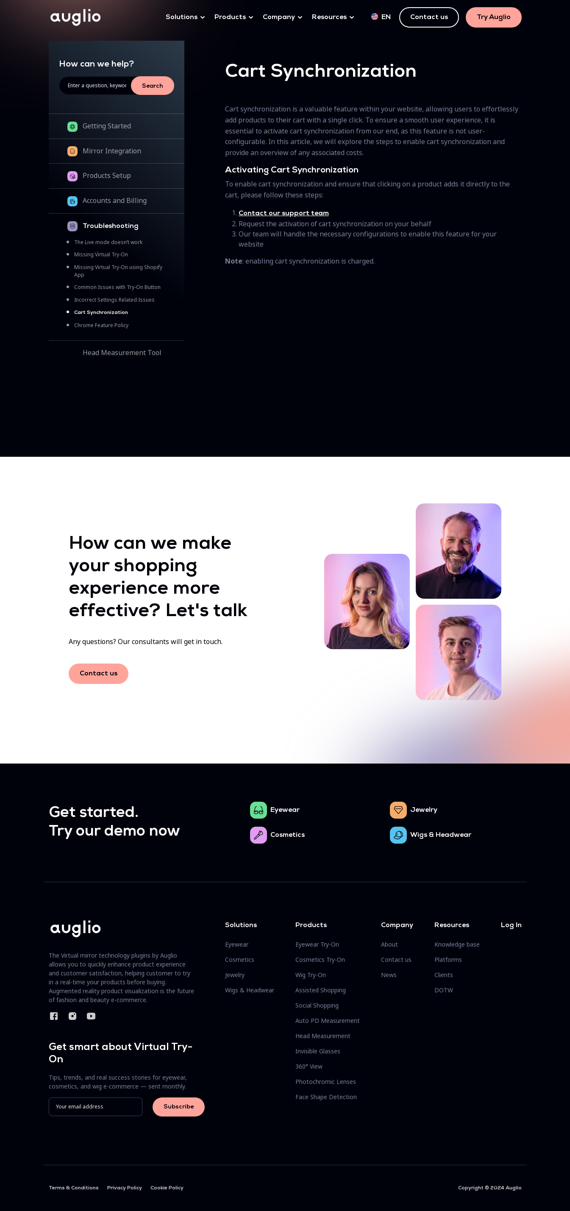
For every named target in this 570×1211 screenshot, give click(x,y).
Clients (443, 975)
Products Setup (107, 175)
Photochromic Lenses (325, 1082)
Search (152, 86)
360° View (309, 1066)
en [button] (381, 17)
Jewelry (423, 810)
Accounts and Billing (115, 200)
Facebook (54, 1016)
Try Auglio (494, 17)
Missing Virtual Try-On (101, 254)
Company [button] (279, 17)
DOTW (443, 990)
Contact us (429, 17)
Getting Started (107, 126)
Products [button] (230, 17)
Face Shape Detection (326, 1097)
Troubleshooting (111, 226)
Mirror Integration (112, 151)
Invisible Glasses (317, 1051)
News (389, 975)
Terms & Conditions (74, 1188)
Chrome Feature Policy (101, 325)
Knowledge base (457, 944)
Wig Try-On (310, 975)
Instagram (72, 1016)
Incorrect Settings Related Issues (114, 299)
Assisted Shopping (320, 990)
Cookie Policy (167, 1188)
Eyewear (285, 810)
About (389, 944)
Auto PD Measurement (327, 1021)
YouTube (91, 1016)
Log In (511, 925)
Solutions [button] (181, 17)
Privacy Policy (124, 1188)
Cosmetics (287, 835)
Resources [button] (329, 17)
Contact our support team (284, 213)
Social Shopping (317, 1005)
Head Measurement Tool (122, 352)
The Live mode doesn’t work (108, 242)
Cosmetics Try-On (320, 959)
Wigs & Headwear (440, 835)
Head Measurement (322, 1036)
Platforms (448, 959)
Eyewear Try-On (317, 944)
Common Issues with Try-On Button (117, 287)
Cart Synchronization (101, 312)
